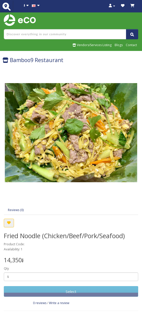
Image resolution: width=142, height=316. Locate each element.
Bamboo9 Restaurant (33, 60)
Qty (6, 268)
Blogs (119, 45)
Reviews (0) (16, 210)
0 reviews (39, 303)
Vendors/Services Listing (92, 45)
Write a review (59, 303)
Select (71, 291)
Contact (131, 45)
